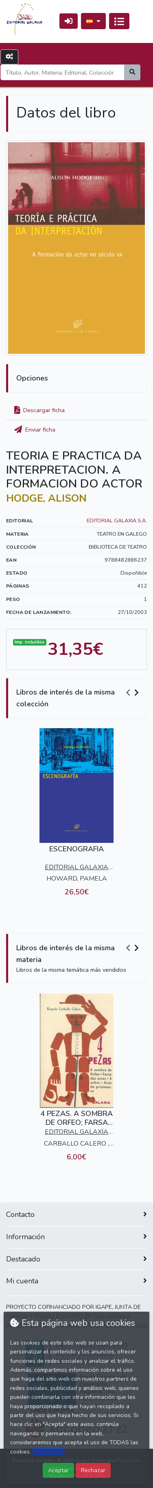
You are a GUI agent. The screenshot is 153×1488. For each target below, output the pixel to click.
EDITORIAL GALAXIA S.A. (117, 520)
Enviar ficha (34, 429)
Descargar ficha (39, 410)
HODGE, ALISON (46, 498)
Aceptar (58, 1470)
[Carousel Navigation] (133, 692)
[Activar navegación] (119, 21)
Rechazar (93, 1470)
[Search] (62, 72)
